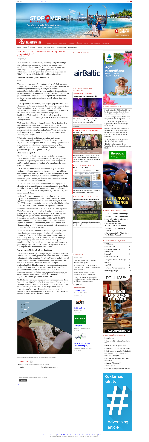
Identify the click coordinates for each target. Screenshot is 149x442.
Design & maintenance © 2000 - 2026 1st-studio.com (86, 436)
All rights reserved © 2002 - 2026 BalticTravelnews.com (62, 436)
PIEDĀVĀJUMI (95, 43)
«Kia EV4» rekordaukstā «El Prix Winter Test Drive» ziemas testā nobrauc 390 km (117, 146)
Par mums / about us (49, 435)
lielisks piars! (78, 258)
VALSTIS (71, 43)
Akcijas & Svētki (61, 47)
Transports (32, 47)
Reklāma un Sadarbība (74, 435)
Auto (18, 386)
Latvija (19, 47)
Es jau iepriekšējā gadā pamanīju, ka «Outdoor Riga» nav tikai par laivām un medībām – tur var (87, 267)
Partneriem (101, 435)
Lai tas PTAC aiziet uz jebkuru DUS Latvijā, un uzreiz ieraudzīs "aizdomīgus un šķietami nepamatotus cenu (87, 279)
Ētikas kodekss (61, 435)
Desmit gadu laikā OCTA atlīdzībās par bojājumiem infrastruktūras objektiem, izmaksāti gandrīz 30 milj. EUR (117, 112)
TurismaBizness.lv (73, 47)
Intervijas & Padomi (49, 47)
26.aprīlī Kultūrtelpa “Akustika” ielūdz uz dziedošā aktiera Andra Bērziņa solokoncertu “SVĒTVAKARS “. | (87, 120)
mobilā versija (42, 1)
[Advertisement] (87, 240)
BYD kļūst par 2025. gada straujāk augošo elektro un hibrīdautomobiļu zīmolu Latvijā (116, 123)
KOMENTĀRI (23, 362)
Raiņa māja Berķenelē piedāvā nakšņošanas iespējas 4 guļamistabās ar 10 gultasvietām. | (86, 224)
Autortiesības (93, 435)
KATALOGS (62, 43)
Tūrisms (40, 47)
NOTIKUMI (105, 43)
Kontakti (85, 435)
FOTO (49, 43)
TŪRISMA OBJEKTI (82, 43)
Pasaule (25, 47)
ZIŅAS (55, 43)
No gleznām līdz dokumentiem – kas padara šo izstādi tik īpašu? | (86, 191)
